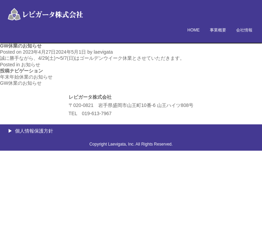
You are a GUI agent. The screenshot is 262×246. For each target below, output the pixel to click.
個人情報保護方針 (34, 131)
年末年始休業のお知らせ (26, 77)
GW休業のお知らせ (21, 83)
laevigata (103, 52)
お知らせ (30, 64)
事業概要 (218, 30)
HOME (193, 30)
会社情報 (244, 30)
